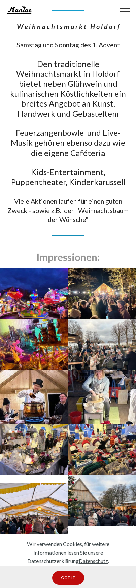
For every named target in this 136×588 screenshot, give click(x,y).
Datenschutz (93, 561)
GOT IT (68, 577)
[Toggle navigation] (125, 11)
